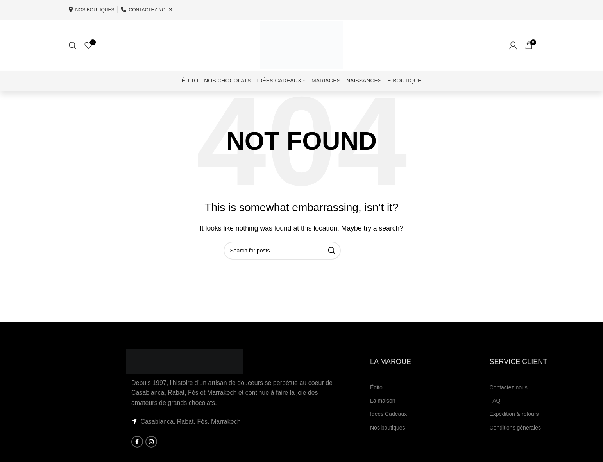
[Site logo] (302, 50)
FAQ (494, 412)
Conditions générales (515, 438)
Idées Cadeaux (388, 425)
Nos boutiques (387, 438)
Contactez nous (508, 399)
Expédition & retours (514, 425)
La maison (382, 412)
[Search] (73, 51)
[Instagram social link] (151, 453)
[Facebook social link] (137, 453)
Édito (376, 399)
